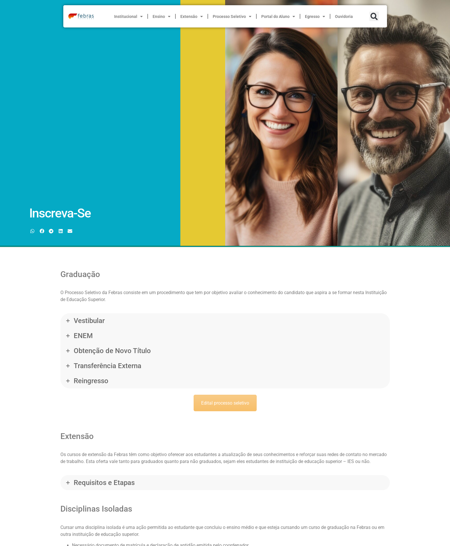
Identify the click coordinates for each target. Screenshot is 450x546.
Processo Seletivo (232, 16)
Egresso (315, 16)
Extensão (191, 16)
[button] (374, 16)
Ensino (162, 16)
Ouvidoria (344, 16)
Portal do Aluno (278, 16)
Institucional (128, 16)
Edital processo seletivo (225, 403)
